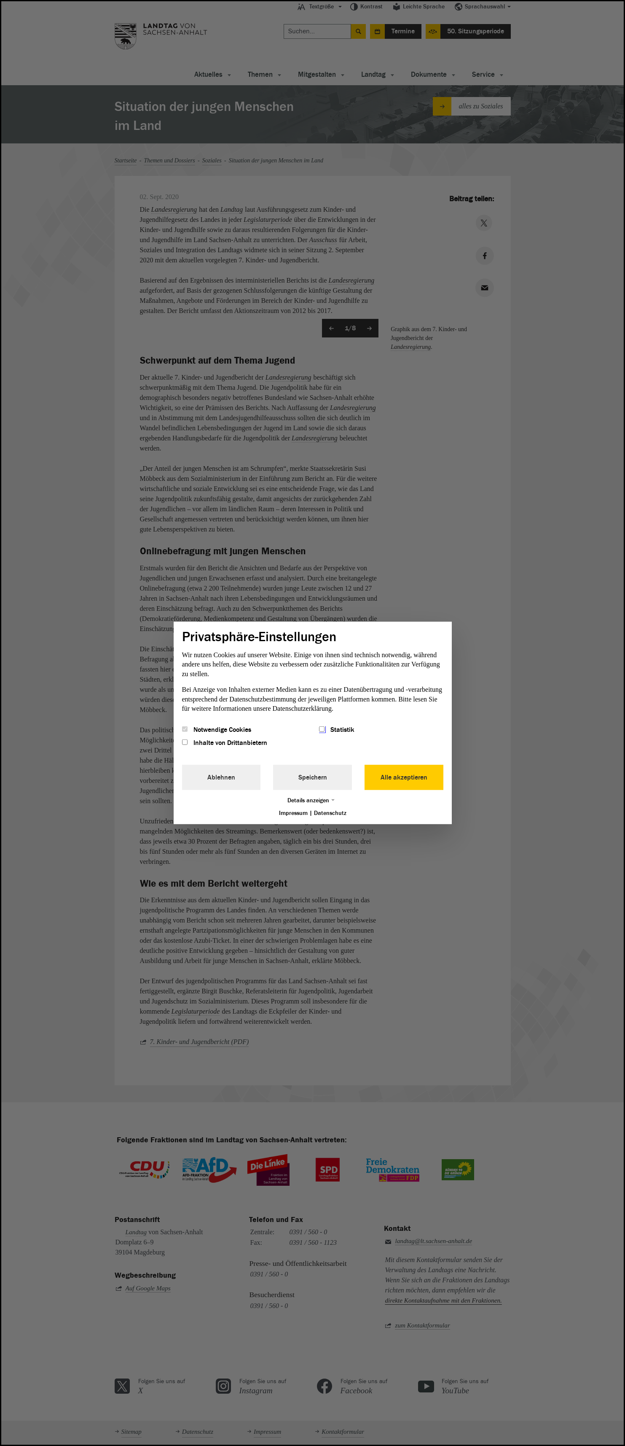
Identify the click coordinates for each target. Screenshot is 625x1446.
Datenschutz (330, 813)
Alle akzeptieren (404, 777)
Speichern (312, 777)
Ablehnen (221, 777)
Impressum (293, 813)
